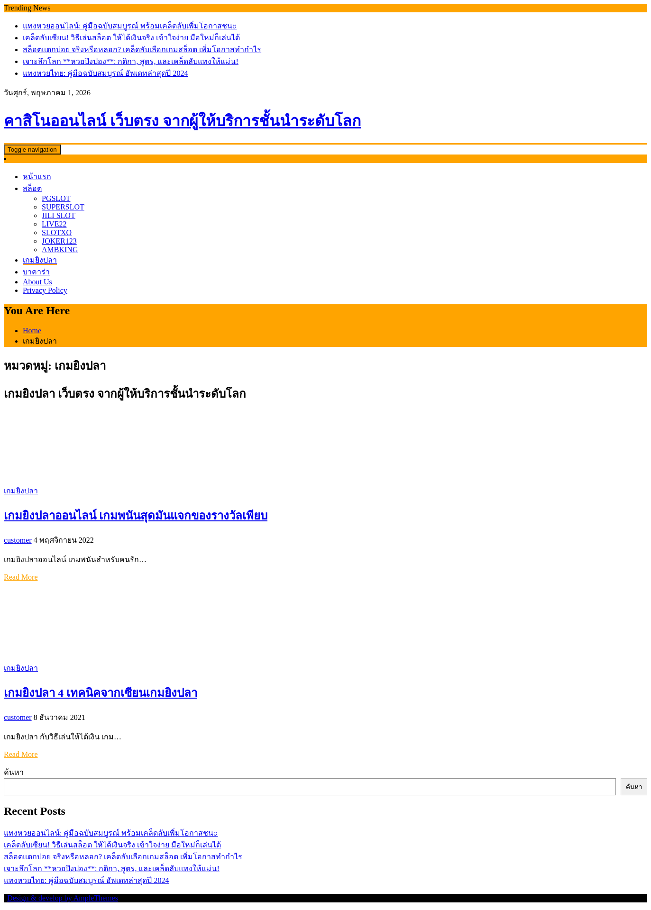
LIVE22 (54, 224)
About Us (37, 282)
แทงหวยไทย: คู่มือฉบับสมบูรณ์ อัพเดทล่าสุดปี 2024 (105, 73)
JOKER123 (59, 241)
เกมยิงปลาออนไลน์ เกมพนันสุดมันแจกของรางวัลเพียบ (135, 516)
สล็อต (32, 188)
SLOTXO (57, 232)
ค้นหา (14, 772)
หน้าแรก (37, 177)
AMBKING (60, 250)
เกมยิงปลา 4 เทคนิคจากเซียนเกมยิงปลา (100, 693)
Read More (21, 577)
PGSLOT (56, 198)
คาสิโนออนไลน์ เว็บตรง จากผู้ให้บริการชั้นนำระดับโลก (182, 120)
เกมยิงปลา (40, 260)
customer (18, 540)
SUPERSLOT (63, 207)
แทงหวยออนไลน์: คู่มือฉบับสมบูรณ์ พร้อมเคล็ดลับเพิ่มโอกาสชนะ (130, 26)
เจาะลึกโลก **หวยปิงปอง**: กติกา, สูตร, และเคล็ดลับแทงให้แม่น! (130, 61)
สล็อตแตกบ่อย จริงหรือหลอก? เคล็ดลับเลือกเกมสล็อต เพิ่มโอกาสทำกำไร (142, 50)
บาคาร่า (36, 272)
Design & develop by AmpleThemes (62, 898)
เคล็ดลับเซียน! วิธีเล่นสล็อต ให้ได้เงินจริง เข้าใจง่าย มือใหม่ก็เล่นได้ (131, 38)
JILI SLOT (58, 215)
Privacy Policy (45, 290)
